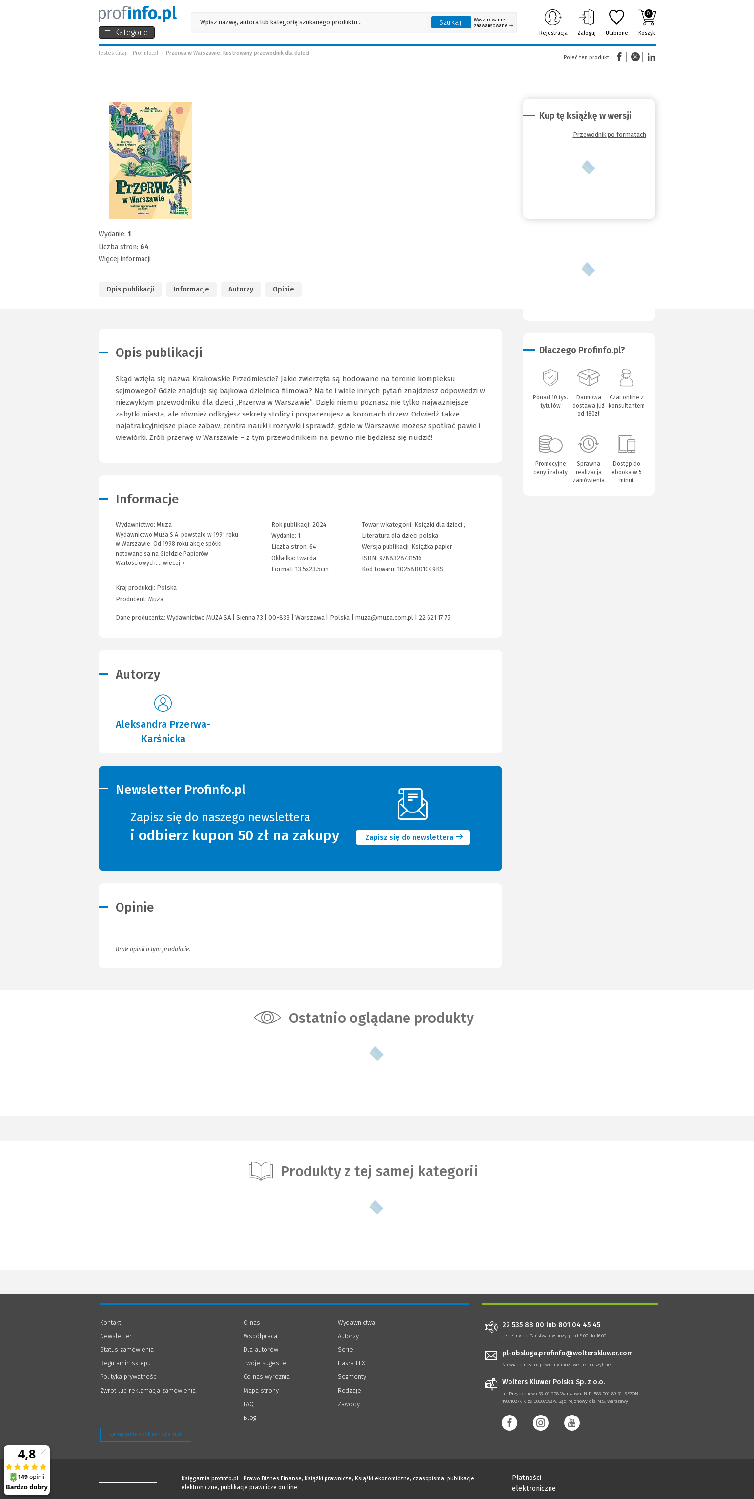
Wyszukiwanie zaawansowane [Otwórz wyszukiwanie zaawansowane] (493, 23)
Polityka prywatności (129, 1376)
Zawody (349, 1404)
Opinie (283, 289)
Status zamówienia (127, 1349)
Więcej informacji (125, 259)
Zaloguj (586, 22)
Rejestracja (553, 22)
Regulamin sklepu (125, 1363)
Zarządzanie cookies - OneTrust (146, 1434)
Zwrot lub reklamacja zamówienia (148, 1390)
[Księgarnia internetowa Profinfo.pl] (138, 14)
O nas (252, 1322)
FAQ (249, 1404)
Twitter (635, 56)
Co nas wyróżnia (267, 1376)
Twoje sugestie (265, 1363)
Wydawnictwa (356, 1322)
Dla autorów (261, 1349)
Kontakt (110, 1322)
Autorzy (240, 289)
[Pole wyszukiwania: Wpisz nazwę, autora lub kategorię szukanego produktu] (309, 22)
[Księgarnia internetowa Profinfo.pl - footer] (127, 1480)
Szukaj (450, 22)
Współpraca (260, 1336)
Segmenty (352, 1376)
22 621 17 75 (435, 617)
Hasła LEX (351, 1363)
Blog (250, 1417)
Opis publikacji (130, 289)
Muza (155, 599)
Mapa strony (261, 1390)
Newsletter (116, 1336)
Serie (345, 1349)
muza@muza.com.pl (384, 617)
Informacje (191, 289)
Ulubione (617, 22)
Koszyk (647, 22)
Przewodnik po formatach (609, 134)
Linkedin (650, 56)
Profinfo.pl (145, 53)
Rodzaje (349, 1390)
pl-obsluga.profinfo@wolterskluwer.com (567, 1353)
